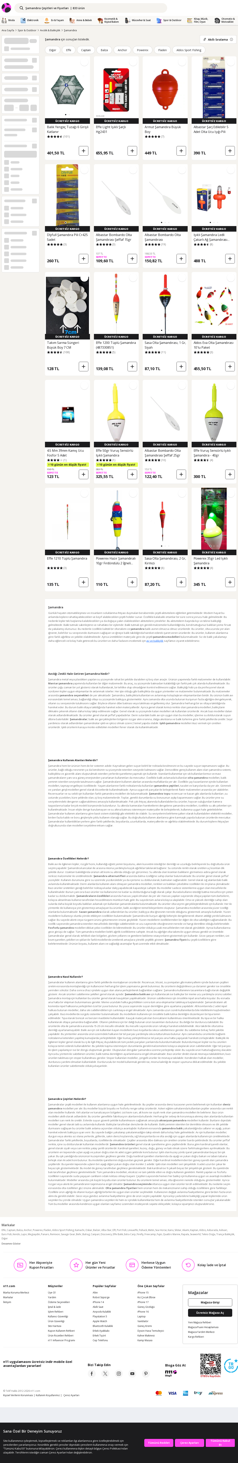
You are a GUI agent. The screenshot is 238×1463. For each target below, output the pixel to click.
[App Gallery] (63, 1374)
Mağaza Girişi (210, 1302)
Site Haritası (54, 1326)
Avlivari (223, 1230)
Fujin (159, 1234)
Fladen (162, 50)
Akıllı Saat (98, 1307)
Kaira (171, 1230)
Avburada (212, 1230)
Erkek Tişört (99, 1335)
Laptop (142, 1316)
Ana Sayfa (8, 30)
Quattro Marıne (171, 1234)
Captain (86, 50)
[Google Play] (40, 1374)
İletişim (7, 1302)
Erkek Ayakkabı (101, 1330)
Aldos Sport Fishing (189, 50)
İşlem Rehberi (55, 1311)
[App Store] (15, 1374)
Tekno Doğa (208, 1234)
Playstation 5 (100, 1316)
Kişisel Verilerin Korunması (18, 1395)
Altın (95, 1292)
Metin (151, 1230)
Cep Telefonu (100, 1340)
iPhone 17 (143, 1302)
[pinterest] (146, 1376)
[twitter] (105, 1376)
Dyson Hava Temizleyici (151, 1330)
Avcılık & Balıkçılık (50, 30)
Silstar (178, 1230)
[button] (66, 115)
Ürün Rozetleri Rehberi (60, 1335)
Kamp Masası (145, 1340)
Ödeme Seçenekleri (59, 1302)
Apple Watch (100, 1321)
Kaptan (194, 1230)
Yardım (52, 1297)
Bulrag (86, 1234)
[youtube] (132, 1376)
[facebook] (92, 1376)
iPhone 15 (143, 1292)
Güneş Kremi (145, 1326)
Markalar (8, 1297)
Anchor (122, 50)
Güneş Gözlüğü (146, 1307)
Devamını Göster (11, 1243)
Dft (114, 1230)
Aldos (202, 1230)
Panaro (45, 1234)
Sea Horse (161, 1230)
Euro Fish (7, 1234)
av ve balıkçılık (154, 641)
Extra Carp (130, 1234)
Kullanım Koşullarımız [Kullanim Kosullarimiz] (48, 1395)
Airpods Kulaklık (102, 1311)
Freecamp (150, 1234)
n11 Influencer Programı (61, 1340)
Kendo (16, 1234)
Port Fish (122, 1230)
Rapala (185, 1234)
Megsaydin (34, 1234)
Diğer (52, 50)
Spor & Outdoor (27, 30)
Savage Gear (68, 1234)
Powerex (142, 50)
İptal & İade (54, 1307)
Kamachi (79, 1230)
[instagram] (119, 1376)
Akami (185, 1230)
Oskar (88, 1230)
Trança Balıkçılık (225, 1234)
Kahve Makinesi (146, 1335)
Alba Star (106, 1230)
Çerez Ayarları (71, 1395)
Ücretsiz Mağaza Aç (210, 1313)
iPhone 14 (98, 1302)
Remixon (55, 1234)
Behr (78, 1234)
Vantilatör (143, 1321)
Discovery (106, 1234)
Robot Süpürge (101, 1297)
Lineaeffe (133, 1230)
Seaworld (195, 1234)
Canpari (95, 1234)
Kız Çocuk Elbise (146, 1297)
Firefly (140, 1234)
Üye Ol (52, 1292)
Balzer (96, 1230)
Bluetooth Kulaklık (103, 1326)
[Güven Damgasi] (231, 1366)
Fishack (143, 1230)
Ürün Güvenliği (56, 1321)
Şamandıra (70, 30)
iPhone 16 (143, 1311)
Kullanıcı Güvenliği (58, 1316)
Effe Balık (118, 1234)
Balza (104, 50)
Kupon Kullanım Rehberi (61, 1330)
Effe (68, 50)
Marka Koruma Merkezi (16, 1292)
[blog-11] (175, 1374)
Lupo (24, 1234)
